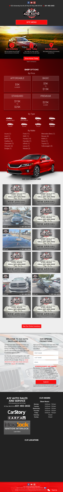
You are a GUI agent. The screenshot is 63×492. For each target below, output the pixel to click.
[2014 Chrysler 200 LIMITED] (46, 239)
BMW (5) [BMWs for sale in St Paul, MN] (7, 139)
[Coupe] (10, 125)
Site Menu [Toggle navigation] (31, 22)
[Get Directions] (51, 48)
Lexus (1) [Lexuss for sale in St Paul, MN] (26, 146)
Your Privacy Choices (41, 487)
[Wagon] (52, 125)
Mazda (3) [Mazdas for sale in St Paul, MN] (26, 148)
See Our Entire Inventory (31, 326)
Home (24, 486)
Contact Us (32, 486)
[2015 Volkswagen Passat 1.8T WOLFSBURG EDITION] (46, 217)
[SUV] (38, 119)
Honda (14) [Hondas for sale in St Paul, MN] (27, 139)
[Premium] (45, 102)
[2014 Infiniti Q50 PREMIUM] (17, 239)
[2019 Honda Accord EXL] (17, 194)
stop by (13, 364)
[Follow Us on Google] (34, 2)
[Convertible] (10, 119)
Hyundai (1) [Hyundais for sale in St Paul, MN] (27, 141)
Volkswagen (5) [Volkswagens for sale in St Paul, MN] (46, 146)
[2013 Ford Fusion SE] (46, 284)
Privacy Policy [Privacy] (37, 486)
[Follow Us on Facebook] (28, 2)
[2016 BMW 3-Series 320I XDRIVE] (46, 194)
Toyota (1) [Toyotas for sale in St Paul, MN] (45, 144)
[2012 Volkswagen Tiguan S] (17, 307)
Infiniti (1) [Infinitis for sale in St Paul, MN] (26, 144)
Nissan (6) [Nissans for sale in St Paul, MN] (45, 136)
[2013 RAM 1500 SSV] (17, 284)
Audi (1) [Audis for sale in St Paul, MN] (7, 136)
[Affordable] (17, 84)
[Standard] (17, 102)
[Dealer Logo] (31, 13)
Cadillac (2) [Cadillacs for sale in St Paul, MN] (8, 141)
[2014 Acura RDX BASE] (46, 262)
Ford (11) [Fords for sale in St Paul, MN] (26, 134)
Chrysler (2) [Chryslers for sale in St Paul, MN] (8, 146)
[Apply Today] (31, 48)
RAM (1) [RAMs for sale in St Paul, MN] (44, 139)
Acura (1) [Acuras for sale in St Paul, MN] (7, 134)
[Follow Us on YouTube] (31, 2)
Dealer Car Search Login (21, 487)
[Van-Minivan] (52, 119)
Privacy (55, 386)
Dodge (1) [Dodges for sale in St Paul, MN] (7, 148)
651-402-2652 (49, 6)
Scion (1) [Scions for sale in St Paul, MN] (44, 141)
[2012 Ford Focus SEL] (46, 307)
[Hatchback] (24, 119)
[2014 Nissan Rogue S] (17, 262)
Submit (45, 382)
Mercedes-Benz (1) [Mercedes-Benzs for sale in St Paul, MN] (48, 134)
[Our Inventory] (11, 48)
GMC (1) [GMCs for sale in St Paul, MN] (26, 136)
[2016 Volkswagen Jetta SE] (17, 217)
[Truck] (38, 125)
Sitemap (33, 487)
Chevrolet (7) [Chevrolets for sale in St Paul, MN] (9, 144)
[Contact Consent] (33, 366)
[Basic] (45, 84)
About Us (27, 486)
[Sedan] (24, 125)
